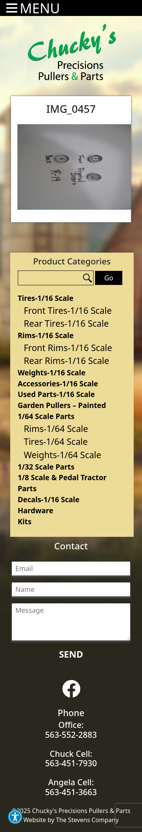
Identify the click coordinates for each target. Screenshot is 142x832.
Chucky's (72, 52)
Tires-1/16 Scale (45, 298)
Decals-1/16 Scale (49, 499)
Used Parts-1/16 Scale (56, 394)
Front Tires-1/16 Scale (68, 310)
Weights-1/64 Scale (62, 455)
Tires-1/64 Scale (56, 441)
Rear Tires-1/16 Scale (66, 323)
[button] (15, 816)
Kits (24, 521)
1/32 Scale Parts (46, 467)
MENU (40, 8)
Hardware (35, 510)
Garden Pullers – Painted (62, 405)
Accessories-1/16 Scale (58, 383)
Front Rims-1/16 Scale (68, 348)
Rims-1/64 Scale (56, 428)
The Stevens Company (87, 820)
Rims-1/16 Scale (46, 335)
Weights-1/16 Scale (52, 372)
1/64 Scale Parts (46, 416)
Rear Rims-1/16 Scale (66, 360)
